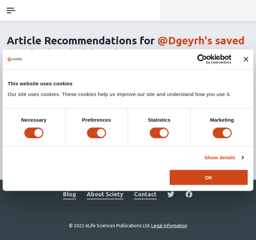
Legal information (169, 225)
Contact (145, 194)
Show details (220, 157)
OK (209, 177)
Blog (69, 194)
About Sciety (105, 194)
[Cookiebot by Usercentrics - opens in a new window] (202, 59)
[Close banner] (246, 59)
